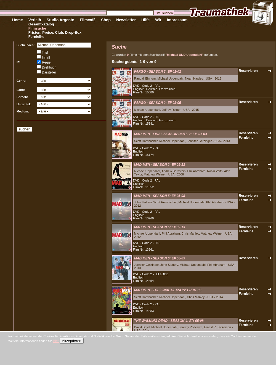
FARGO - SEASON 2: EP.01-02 (157, 71)
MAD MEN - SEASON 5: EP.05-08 (159, 196)
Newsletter (126, 20)
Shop (106, 20)
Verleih (34, 20)
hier (56, 341)
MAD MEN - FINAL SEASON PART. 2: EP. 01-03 (170, 134)
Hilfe (145, 20)
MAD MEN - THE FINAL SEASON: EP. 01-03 (167, 290)
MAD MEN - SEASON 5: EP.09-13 (159, 227)
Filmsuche (37, 28)
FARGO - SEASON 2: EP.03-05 (157, 103)
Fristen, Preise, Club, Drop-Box (54, 32)
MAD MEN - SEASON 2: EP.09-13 (159, 165)
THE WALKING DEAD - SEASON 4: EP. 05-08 (169, 321)
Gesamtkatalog (41, 24)
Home (17, 20)
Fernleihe (36, 37)
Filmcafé (87, 20)
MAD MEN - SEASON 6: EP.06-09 (159, 258)
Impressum (177, 20)
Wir (158, 20)
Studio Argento (61, 20)
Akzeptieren (71, 341)
